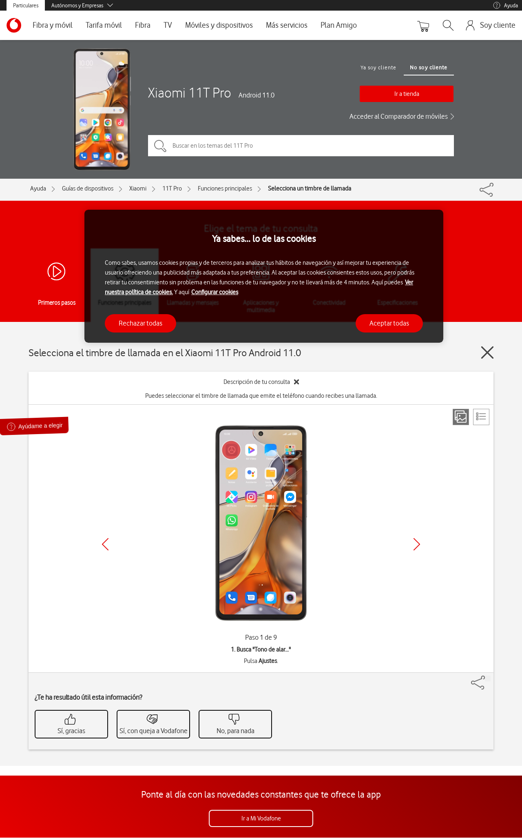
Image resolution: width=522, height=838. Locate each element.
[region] (263, 276)
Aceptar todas (389, 323)
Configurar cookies (214, 292)
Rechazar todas (140, 323)
